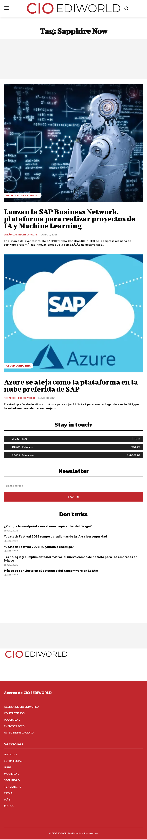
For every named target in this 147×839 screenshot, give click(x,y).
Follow (135, 446)
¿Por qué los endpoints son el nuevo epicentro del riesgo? (48, 526)
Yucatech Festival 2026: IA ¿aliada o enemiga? (39, 546)
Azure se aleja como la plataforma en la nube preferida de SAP (71, 385)
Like (137, 438)
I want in (73, 497)
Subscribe (134, 455)
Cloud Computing (18, 366)
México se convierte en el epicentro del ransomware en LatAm (51, 570)
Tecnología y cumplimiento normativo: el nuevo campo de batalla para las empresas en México (70, 559)
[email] (73, 485)
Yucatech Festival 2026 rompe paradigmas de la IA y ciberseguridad (55, 536)
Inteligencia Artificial (22, 195)
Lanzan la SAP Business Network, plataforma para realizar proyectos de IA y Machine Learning (69, 218)
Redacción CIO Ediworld (19, 398)
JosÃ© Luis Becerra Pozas (21, 234)
